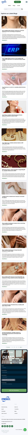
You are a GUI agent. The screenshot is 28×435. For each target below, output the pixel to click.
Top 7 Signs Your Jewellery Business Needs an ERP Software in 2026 (12, 143)
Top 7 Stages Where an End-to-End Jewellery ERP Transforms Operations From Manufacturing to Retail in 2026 (13, 59)
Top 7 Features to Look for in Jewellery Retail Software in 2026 (14, 88)
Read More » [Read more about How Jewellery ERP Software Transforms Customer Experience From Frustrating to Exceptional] (4, 40)
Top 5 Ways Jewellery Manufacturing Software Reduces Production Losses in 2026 (12, 115)
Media (9, 5)
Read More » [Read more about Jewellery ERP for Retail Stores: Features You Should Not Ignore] (4, 205)
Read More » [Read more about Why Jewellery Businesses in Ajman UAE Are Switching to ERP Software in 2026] (4, 232)
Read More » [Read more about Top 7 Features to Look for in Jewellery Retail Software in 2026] (4, 97)
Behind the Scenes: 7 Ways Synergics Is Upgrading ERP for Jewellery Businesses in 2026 (13, 170)
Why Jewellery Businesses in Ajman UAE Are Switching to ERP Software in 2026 (13, 224)
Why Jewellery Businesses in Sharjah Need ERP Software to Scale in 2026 (12, 250)
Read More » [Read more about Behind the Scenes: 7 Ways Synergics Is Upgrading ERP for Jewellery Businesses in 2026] (4, 178)
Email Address (4, 375)
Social (18, 5)
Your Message (4, 382)
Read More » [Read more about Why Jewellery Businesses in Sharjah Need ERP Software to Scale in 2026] (4, 258)
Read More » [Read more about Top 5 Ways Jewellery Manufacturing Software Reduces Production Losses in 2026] (4, 124)
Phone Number (4, 370)
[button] (26, 2)
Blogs (14, 5)
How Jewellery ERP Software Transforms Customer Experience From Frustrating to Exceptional (13, 31)
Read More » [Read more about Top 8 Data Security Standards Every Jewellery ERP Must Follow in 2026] (4, 314)
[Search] (22, 9)
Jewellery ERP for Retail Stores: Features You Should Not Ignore (13, 197)
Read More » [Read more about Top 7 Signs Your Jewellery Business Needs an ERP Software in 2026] (4, 151)
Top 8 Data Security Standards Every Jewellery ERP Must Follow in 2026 (13, 305)
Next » (21, 347)
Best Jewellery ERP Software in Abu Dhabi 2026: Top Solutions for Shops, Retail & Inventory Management (13, 277)
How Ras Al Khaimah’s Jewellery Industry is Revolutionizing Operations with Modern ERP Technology (11, 333)
